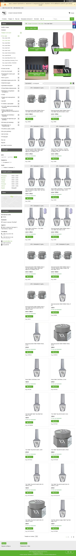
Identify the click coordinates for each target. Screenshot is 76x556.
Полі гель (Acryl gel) (7, 71)
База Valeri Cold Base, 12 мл (58, 379)
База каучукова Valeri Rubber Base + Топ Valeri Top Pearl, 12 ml (60, 229)
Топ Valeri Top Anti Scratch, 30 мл (60, 449)
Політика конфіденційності (50, 554)
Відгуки (3, 142)
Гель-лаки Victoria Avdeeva (8, 53)
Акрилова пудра (6, 83)
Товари (10, 19)
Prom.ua (45, 551)
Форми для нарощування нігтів (8, 98)
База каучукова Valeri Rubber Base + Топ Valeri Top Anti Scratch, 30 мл (35, 111)
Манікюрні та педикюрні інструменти (8, 91)
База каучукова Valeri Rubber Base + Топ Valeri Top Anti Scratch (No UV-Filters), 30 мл (35, 308)
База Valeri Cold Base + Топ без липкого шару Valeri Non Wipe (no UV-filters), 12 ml (60, 150)
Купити (30, 119)
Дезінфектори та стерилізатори (6, 125)
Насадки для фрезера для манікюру (9, 119)
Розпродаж (5, 136)
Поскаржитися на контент (38, 554)
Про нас (17, 19)
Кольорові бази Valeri (62, 74)
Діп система (5, 134)
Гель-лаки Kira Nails (7, 65)
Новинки (3, 30)
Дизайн (4, 101)
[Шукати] (72, 18)
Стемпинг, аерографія (7, 103)
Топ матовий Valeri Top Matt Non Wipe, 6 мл (34, 414)
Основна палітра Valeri (62, 49)
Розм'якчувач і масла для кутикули (8, 74)
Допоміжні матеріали (7, 85)
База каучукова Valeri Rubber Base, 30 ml (60, 344)
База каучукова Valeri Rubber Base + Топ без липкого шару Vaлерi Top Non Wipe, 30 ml (60, 268)
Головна (4, 19)
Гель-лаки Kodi (6, 48)
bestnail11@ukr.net (7, 241)
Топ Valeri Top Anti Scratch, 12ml (33, 449)
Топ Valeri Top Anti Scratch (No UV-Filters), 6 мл (34, 485)
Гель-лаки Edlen (6, 43)
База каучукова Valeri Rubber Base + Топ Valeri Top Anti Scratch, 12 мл (60, 111)
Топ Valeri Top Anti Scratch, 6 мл (59, 414)
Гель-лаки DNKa (6, 45)
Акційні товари (5, 27)
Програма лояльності (26, 19)
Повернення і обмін (25, 546)
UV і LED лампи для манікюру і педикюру (10, 107)
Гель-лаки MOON (6, 55)
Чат (69, 552)
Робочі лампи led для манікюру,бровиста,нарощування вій (10, 111)
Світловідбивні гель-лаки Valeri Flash (36, 74)
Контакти (36, 19)
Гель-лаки (40, 23)
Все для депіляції (6, 131)
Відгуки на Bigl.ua (6, 546)
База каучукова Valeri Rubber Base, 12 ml (34, 344)
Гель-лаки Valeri (6, 40)
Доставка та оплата (6, 145)
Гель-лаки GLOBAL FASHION (9, 63)
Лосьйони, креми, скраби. (8, 128)
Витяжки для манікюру (7, 122)
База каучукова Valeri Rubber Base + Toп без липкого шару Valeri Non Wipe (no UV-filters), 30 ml (35, 268)
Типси (3, 94)
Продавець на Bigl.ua (38, 553)
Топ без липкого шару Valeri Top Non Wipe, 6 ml (61, 520)
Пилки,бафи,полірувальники (9, 88)
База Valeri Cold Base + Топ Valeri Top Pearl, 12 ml (34, 229)
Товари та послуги (32, 23)
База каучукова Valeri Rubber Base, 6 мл (61, 304)
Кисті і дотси (5, 77)
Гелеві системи (6, 68)
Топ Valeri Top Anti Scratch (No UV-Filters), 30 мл (34, 520)
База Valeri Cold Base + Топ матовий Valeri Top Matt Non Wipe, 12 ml (61, 189)
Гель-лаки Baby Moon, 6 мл (9, 58)
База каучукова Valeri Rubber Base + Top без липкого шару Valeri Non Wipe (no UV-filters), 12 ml (35, 150)
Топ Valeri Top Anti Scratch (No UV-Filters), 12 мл (60, 485)
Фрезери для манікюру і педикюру (8, 115)
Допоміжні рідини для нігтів (9, 80)
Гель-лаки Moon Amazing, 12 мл (10, 60)
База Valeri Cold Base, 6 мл (32, 379)
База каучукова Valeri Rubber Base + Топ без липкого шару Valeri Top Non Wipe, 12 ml (35, 190)
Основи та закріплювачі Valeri (37, 49)
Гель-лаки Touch (6, 50)
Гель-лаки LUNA (6, 38)
